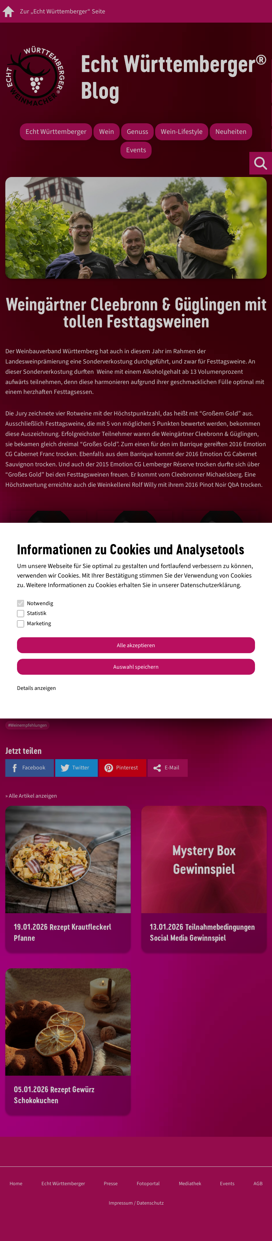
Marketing (34, 623)
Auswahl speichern (136, 667)
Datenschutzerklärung (210, 585)
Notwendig (35, 603)
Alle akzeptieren (136, 645)
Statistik (31, 613)
